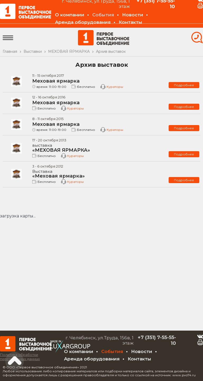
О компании (69, 14)
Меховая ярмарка (56, 81)
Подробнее (184, 85)
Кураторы (115, 87)
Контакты (130, 22)
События (103, 14)
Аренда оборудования (83, 22)
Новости (132, 14)
